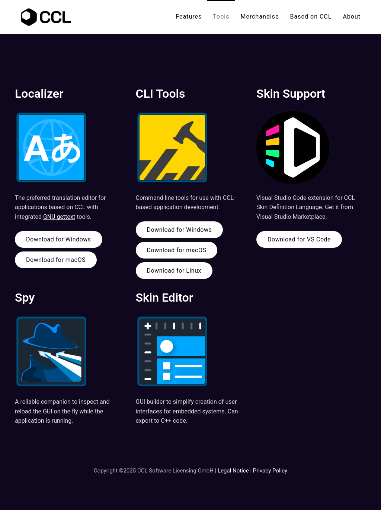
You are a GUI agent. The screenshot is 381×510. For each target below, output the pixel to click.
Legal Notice (233, 470)
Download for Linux (174, 270)
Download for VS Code (299, 239)
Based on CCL (311, 16)
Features (189, 16)
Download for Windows (58, 239)
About (352, 16)
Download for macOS (56, 259)
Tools (221, 16)
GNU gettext (59, 216)
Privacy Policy (270, 470)
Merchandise (260, 16)
